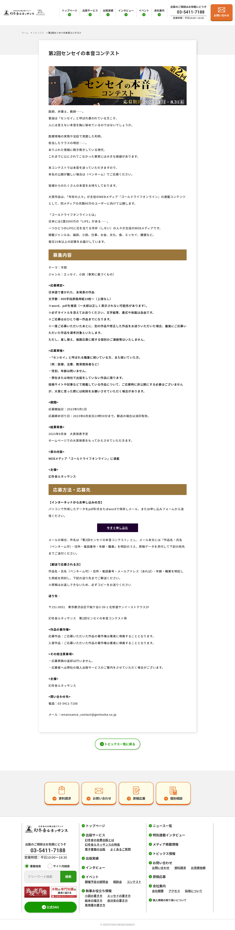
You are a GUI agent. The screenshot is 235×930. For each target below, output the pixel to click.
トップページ (69, 10)
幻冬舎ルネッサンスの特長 (102, 844)
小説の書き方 (93, 896)
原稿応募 (159, 876)
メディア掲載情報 (166, 844)
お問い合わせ (161, 868)
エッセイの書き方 (119, 896)
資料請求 (180, 868)
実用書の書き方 (95, 905)
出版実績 (108, 10)
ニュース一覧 (162, 825)
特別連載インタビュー (169, 835)
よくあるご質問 (120, 849)
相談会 (117, 882)
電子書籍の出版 (95, 849)
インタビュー (126, 10)
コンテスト (134, 882)
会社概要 (158, 891)
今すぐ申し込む (117, 528)
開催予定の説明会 (96, 882)
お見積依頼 (198, 868)
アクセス (174, 891)
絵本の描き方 (93, 900)
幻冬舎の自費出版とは (99, 840)
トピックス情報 (164, 853)
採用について (193, 891)
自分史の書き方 (117, 900)
